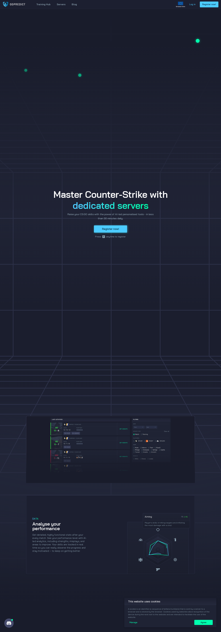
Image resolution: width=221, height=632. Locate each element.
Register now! (209, 4)
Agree (203, 622)
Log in (192, 4)
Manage (133, 622)
